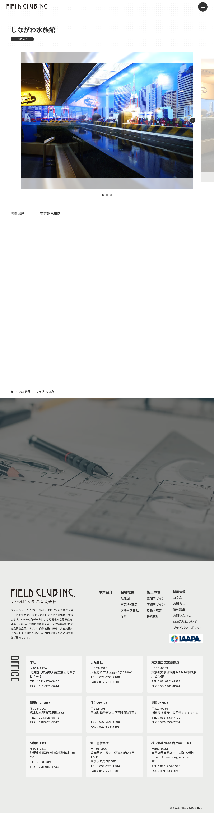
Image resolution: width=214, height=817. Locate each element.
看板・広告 (154, 614)
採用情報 (179, 595)
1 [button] (103, 195)
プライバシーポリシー (188, 631)
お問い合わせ (182, 619)
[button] (193, 120)
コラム (177, 601)
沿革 (124, 620)
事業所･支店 (129, 608)
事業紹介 (106, 595)
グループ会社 (130, 614)
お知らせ (179, 607)
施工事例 (24, 391)
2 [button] (107, 195)
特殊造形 (153, 620)
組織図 (125, 602)
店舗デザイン (156, 608)
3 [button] (111, 195)
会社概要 (127, 595)
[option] (107, 120)
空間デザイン (156, 602)
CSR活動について (185, 625)
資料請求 (179, 613)
